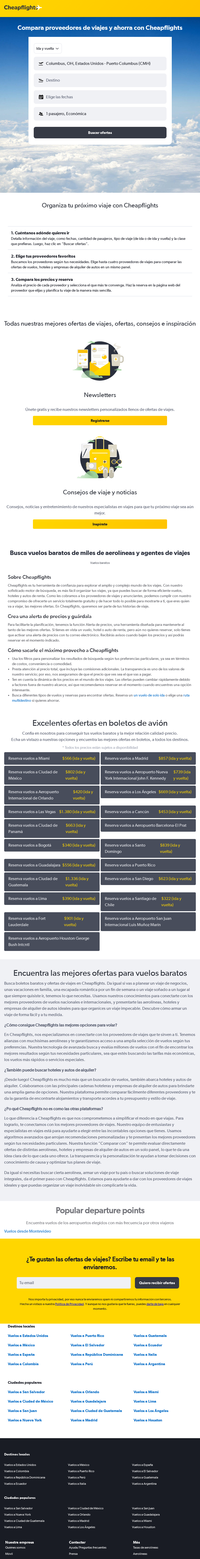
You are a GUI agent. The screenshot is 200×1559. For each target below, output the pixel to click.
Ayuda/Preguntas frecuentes (87, 1547)
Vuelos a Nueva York (25, 1420)
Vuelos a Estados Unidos (28, 1336)
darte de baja (155, 1304)
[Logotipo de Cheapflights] (21, 7)
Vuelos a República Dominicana (97, 1354)
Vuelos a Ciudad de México (30, 1401)
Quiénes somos (15, 1547)
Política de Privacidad (69, 1304)
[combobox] (48, 48)
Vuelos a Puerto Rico (87, 1336)
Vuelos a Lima (145, 1401)
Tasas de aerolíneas (145, 1547)
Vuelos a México (21, 1345)
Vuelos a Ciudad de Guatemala (96, 1411)
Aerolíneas (140, 1554)
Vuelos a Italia (145, 1354)
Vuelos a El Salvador (87, 1345)
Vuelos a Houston (148, 1420)
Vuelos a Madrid (84, 1420)
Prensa (73, 1554)
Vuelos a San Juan (22, 1411)
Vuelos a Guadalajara (88, 1401)
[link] (100, 420)
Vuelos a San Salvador (26, 1392)
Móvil (9, 1554)
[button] (100, 63)
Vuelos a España (21, 1354)
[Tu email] (73, 1282)
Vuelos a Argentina (149, 1364)
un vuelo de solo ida (149, 695)
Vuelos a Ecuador (148, 1345)
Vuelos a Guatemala (150, 1336)
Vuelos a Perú (82, 1364)
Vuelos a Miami (146, 1392)
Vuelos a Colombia (23, 1364)
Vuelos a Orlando (85, 1392)
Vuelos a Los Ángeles (151, 1411)
